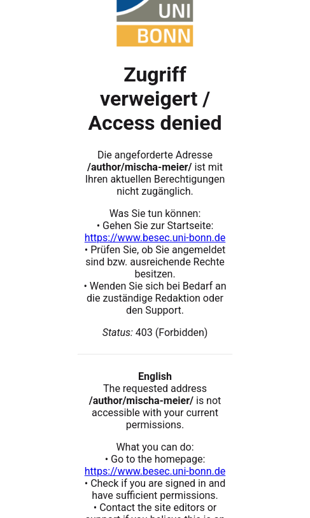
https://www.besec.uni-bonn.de (155, 238)
